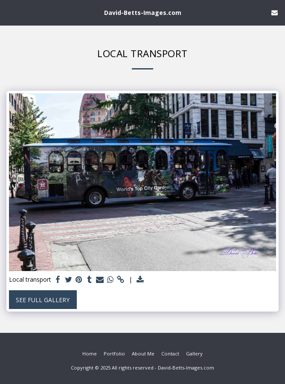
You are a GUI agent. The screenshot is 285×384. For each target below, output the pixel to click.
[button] (9, 12)
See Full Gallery (43, 300)
